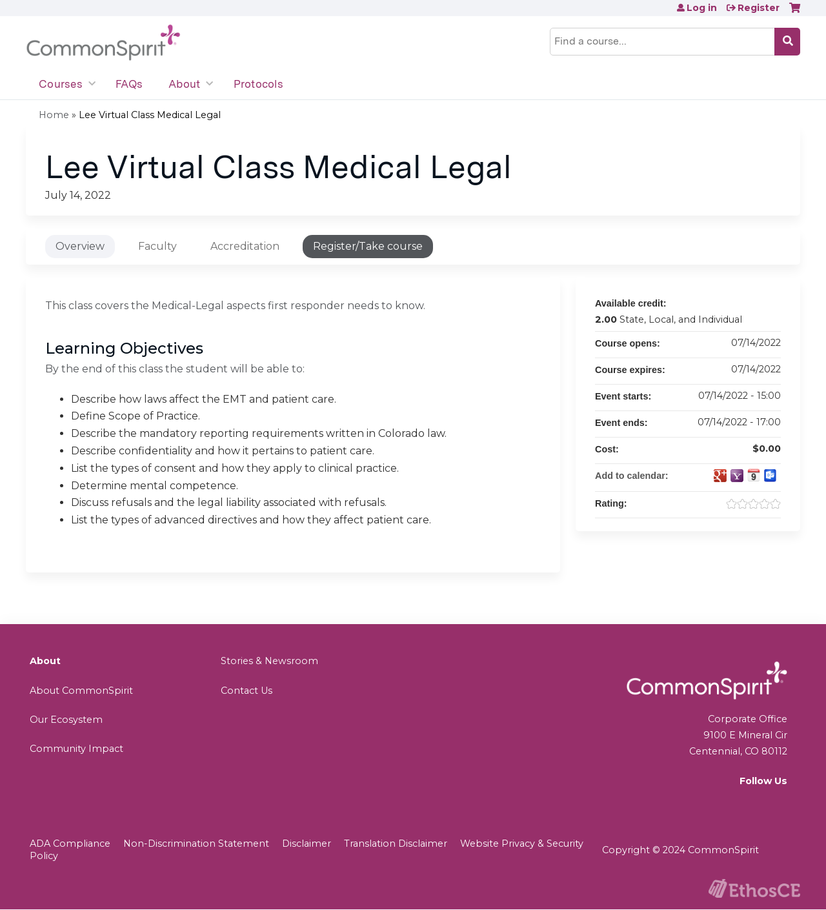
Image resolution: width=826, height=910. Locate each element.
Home (54, 115)
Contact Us (246, 690)
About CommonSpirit (81, 690)
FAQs (129, 83)
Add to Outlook (770, 475)
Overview (80, 246)
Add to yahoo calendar (736, 475)
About (184, 83)
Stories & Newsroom (269, 661)
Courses (61, 83)
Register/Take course (368, 246)
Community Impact (76, 748)
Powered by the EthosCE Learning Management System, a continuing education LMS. (754, 888)
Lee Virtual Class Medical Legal (150, 115)
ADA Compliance (70, 843)
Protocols (258, 83)
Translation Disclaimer (395, 843)
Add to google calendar (720, 475)
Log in (702, 7)
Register (759, 7)
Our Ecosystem (66, 719)
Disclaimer (306, 843)
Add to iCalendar (753, 475)
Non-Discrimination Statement (196, 843)
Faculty (157, 246)
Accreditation (244, 246)
